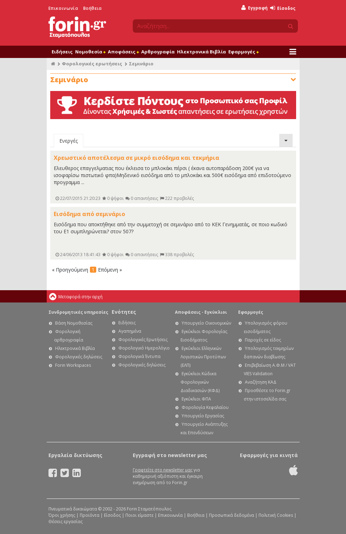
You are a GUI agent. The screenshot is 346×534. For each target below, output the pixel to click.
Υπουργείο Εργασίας (203, 416)
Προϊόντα (89, 515)
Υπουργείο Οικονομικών (206, 323)
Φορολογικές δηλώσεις (78, 357)
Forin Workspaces (73, 365)
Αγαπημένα (129, 331)
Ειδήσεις (62, 51)
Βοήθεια (92, 8)
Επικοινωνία (63, 8)
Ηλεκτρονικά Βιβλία (201, 51)
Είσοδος (282, 8)
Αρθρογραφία (158, 51)
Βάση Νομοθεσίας (73, 323)
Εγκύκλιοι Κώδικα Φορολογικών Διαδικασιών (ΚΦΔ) (200, 382)
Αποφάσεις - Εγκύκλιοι (201, 312)
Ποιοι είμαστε (139, 515)
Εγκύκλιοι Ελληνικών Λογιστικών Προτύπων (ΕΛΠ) (203, 356)
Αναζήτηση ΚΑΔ (260, 382)
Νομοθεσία (90, 51)
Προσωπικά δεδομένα (231, 515)
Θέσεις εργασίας (65, 522)
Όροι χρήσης (61, 515)
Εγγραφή (254, 8)
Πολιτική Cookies (276, 515)
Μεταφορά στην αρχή (80, 297)
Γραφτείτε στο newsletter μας (162, 470)
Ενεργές (68, 140)
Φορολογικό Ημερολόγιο (144, 348)
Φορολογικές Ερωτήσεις (143, 340)
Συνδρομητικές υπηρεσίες (78, 312)
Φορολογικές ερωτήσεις (92, 63)
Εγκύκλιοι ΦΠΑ (196, 399)
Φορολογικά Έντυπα (139, 356)
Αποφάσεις (123, 51)
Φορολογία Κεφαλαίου (205, 407)
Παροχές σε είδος (263, 340)
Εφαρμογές (243, 51)
